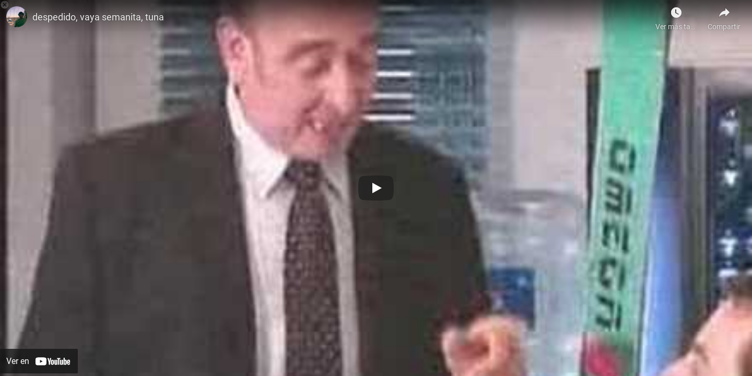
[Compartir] (724, 15)
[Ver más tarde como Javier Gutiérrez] (676, 15)
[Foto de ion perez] (16, 16)
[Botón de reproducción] (376, 188)
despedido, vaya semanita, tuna (98, 16)
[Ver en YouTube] (39, 361)
